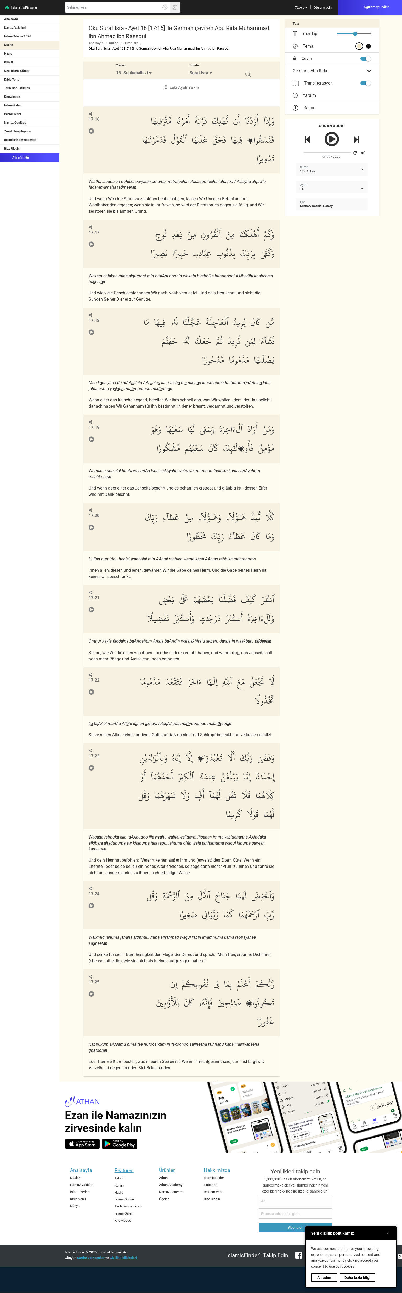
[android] (119, 1144)
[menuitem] (301, 7)
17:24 (94, 893)
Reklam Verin (213, 1192)
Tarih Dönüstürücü (17, 88)
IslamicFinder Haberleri (20, 140)
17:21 (94, 597)
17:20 (94, 515)
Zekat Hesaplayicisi (17, 131)
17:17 (94, 232)
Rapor (303, 107)
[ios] (82, 1144)
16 (302, 188)
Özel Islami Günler (16, 71)
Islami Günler (124, 1199)
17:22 (94, 680)
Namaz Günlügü (15, 123)
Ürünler (167, 1170)
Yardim (304, 95)
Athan (163, 1178)
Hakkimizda (217, 1170)
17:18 (94, 320)
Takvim (120, 1178)
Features (124, 1170)
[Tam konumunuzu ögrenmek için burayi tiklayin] (165, 7)
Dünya (75, 1206)
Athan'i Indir (16, 157)
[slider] (355, 34)
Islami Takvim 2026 (17, 36)
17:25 (94, 982)
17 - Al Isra (307, 171)
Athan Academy (170, 1185)
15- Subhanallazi (132, 72)
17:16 (94, 119)
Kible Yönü (11, 79)
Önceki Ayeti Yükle (182, 87)
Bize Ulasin (12, 148)
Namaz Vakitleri (15, 28)
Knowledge (12, 97)
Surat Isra (131, 43)
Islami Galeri (12, 105)
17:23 (94, 756)
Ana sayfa (11, 19)
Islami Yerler (12, 114)
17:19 (94, 427)
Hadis (8, 53)
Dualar (8, 62)
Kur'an (8, 45)
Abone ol (295, 1227)
